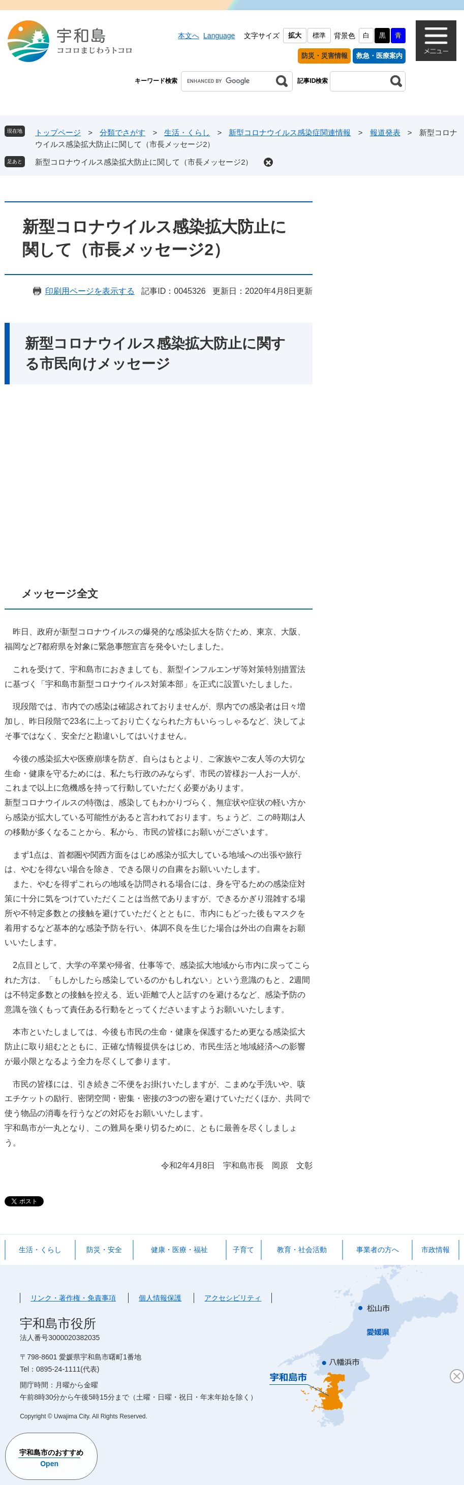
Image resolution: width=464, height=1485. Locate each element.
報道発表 (385, 132)
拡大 (294, 35)
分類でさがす (122, 132)
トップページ (58, 132)
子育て (243, 1250)
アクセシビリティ (232, 1298)
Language (219, 36)
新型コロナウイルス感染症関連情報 (290, 132)
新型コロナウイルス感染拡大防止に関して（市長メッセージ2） (144, 162)
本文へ (188, 36)
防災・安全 (104, 1250)
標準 (319, 35)
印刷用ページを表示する (90, 291)
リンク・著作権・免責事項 (73, 1298)
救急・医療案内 (379, 55)
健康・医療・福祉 (179, 1250)
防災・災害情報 (324, 55)
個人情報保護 (160, 1298)
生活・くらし (187, 132)
